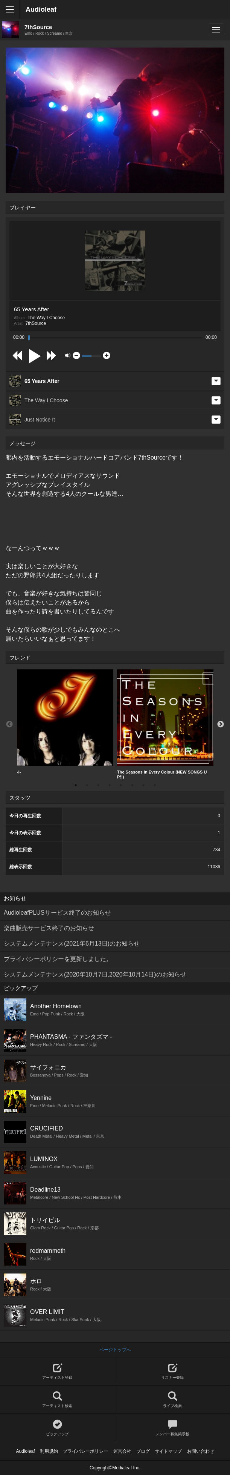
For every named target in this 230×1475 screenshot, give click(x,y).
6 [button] (132, 785)
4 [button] (109, 785)
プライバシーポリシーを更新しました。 (58, 959)
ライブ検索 (172, 1400)
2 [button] (87, 785)
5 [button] (121, 785)
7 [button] (143, 785)
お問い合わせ (200, 1451)
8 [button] (154, 785)
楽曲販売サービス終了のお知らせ (49, 928)
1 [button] (75, 785)
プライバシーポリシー (85, 1451)
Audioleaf (41, 9)
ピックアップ (57, 1428)
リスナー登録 (172, 1371)
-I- (65, 721)
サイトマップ (168, 1451)
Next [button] (220, 724)
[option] (65, 722)
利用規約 (49, 1451)
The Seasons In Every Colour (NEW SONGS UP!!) (165, 724)
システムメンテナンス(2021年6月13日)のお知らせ (72, 943)
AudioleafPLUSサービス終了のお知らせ (57, 912)
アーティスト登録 (57, 1371)
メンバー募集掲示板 (172, 1428)
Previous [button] (9, 724)
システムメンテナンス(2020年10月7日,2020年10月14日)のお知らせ (95, 974)
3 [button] (98, 785)
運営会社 (122, 1451)
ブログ (143, 1451)
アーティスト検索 (57, 1400)
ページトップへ (115, 1349)
